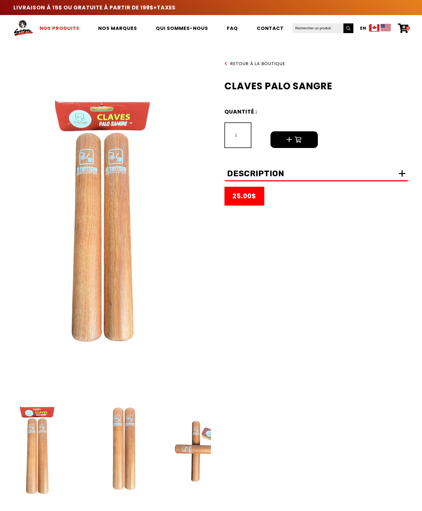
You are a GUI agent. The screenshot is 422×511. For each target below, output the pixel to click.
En (363, 28)
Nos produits (59, 28)
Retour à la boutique (254, 63)
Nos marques (117, 28)
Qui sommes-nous (182, 28)
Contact (270, 28)
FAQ (232, 28)
